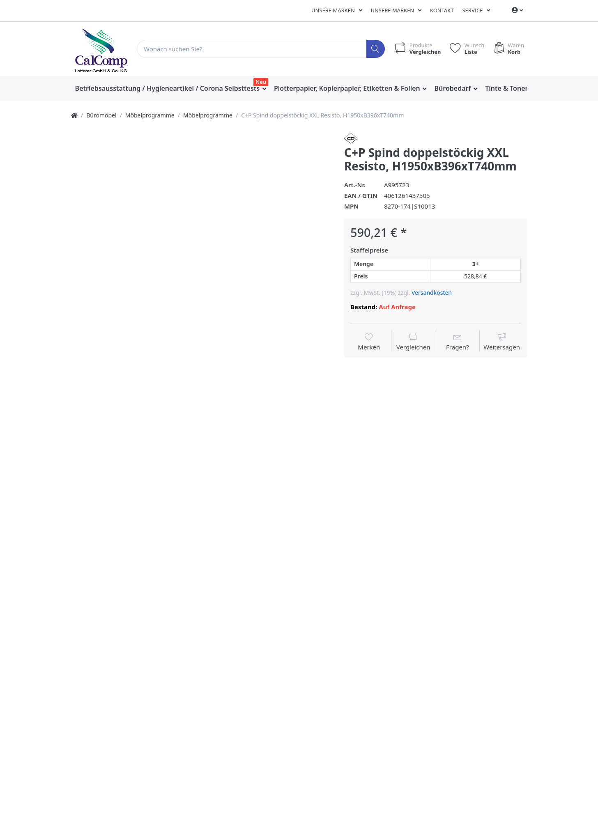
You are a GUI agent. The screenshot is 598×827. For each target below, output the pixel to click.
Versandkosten (432, 292)
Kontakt (442, 10)
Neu (260, 81)
